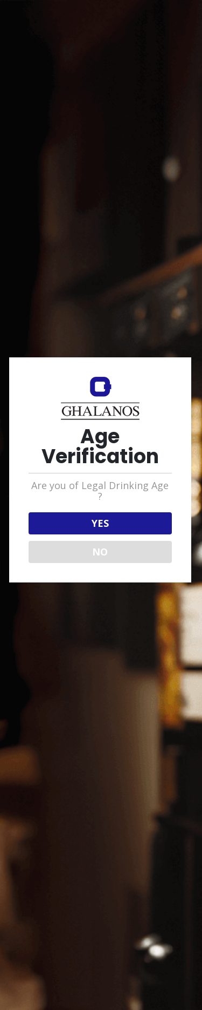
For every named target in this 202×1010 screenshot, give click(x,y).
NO (100, 551)
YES (100, 523)
